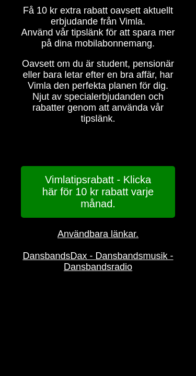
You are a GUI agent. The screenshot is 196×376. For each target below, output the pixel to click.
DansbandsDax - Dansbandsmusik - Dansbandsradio (97, 261)
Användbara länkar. (98, 234)
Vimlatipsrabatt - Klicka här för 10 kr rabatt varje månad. (98, 191)
